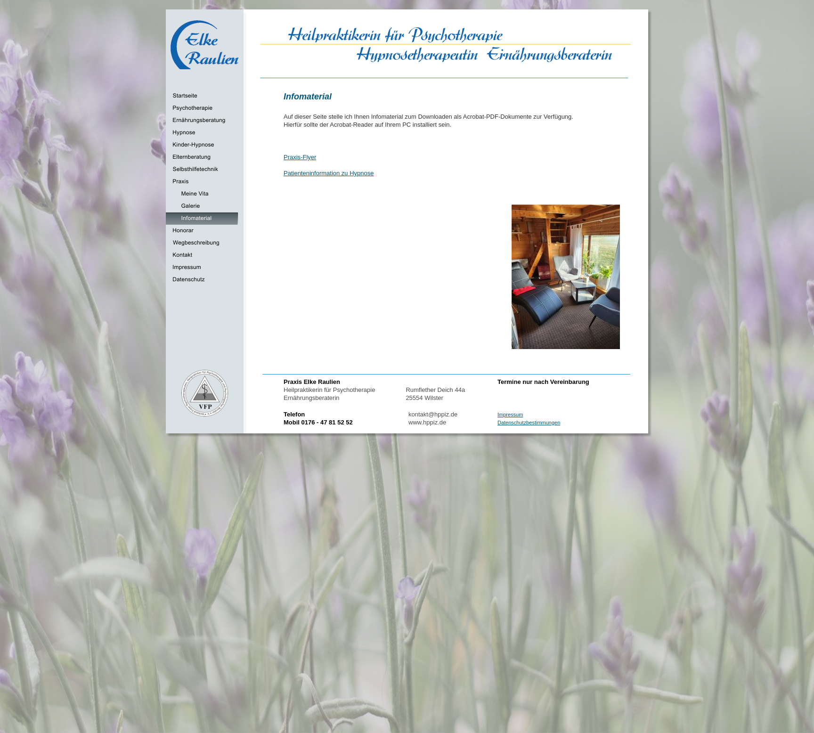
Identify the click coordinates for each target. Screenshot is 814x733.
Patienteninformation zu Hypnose (329, 173)
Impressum (510, 414)
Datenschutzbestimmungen (528, 422)
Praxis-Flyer (300, 157)
